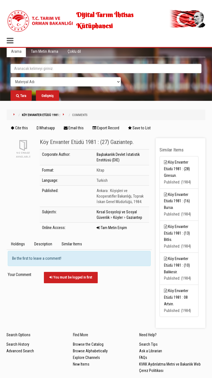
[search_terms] (106, 68)
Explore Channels (86, 357)
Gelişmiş (47, 96)
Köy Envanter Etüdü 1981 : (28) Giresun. (177, 169)
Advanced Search (20, 351)
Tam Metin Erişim (112, 227)
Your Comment (19, 274)
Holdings (18, 244)
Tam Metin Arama (44, 51)
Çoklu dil (74, 51)
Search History (17, 344)
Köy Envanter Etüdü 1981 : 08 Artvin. (176, 297)
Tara (21, 96)
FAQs (143, 357)
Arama (16, 51)
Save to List (139, 128)
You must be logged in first (70, 277)
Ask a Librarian (150, 351)
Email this (74, 128)
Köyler (118, 217)
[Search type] (65, 81)
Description (43, 244)
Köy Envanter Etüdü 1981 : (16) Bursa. (177, 201)
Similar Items (72, 244)
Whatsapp (46, 128)
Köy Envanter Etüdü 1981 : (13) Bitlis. (177, 233)
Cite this (19, 128)
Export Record (105, 128)
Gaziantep (134, 217)
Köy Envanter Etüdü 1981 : (41, 115)
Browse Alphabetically (90, 351)
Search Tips (148, 344)
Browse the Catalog (88, 344)
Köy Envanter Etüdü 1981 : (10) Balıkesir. (177, 265)
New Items (81, 364)
